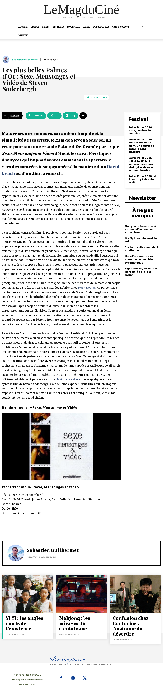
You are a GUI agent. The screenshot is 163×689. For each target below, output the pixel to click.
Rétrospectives (96, 97)
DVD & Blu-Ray (101, 27)
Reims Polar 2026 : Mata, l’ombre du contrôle (143, 127)
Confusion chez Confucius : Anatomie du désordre (135, 619)
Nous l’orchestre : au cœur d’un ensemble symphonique (142, 233)
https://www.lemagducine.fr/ (42, 556)
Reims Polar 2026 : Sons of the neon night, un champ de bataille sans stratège (142, 139)
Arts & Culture (120, 27)
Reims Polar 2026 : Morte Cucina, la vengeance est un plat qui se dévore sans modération (143, 153)
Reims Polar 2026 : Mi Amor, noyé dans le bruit (143, 164)
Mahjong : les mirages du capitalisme (81, 619)
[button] (142, 27)
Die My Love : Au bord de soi (141, 217)
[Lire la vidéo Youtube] (61, 446)
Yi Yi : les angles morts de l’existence (28, 619)
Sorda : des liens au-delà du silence (142, 225)
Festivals (58, 27)
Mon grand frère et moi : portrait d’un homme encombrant (139, 208)
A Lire (86, 27)
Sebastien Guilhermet (24, 59)
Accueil (22, 27)
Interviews (73, 27)
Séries (46, 27)
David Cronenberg (68, 379)
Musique (23, 35)
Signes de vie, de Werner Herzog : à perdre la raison (141, 242)
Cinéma (35, 27)
